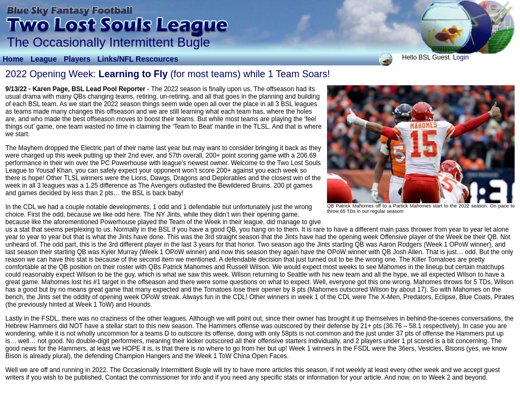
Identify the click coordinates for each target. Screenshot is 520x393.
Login (461, 57)
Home (13, 59)
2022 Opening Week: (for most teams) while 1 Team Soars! (167, 74)
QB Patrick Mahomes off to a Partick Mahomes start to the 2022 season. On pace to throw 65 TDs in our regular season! (421, 208)
